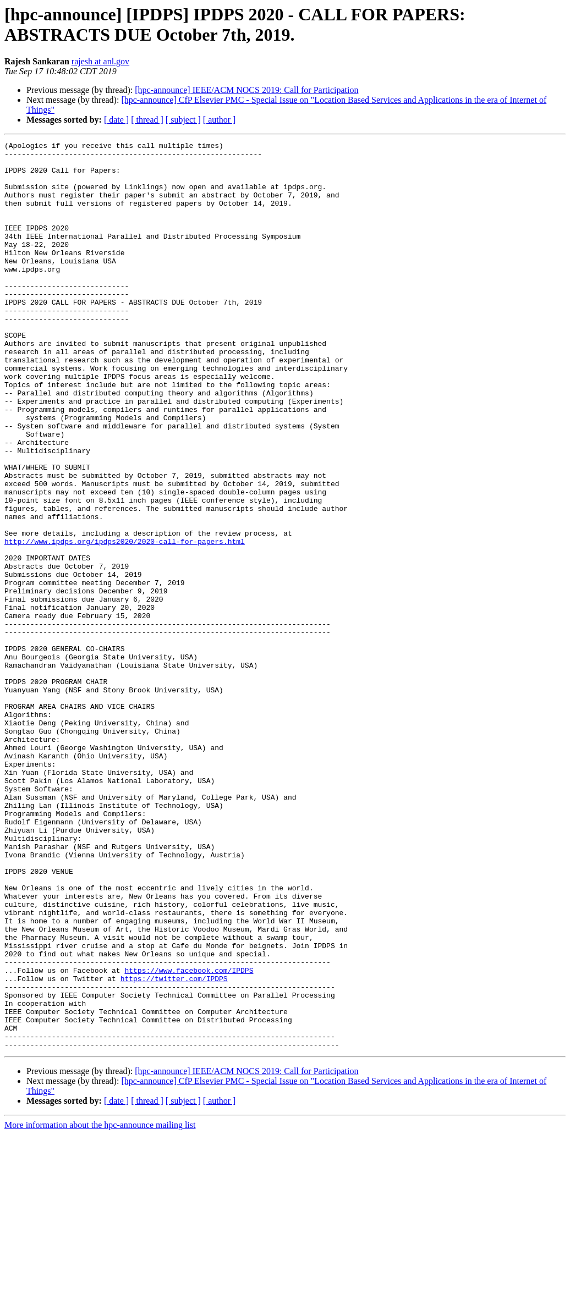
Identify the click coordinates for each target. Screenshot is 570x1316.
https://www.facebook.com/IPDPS (188, 1137)
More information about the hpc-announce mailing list (99, 1306)
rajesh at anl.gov (100, 61)
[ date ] (116, 119)
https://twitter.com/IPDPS (174, 1147)
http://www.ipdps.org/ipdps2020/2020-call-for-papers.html (124, 622)
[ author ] (219, 119)
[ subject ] (183, 119)
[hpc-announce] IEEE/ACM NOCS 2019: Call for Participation (246, 90)
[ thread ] (147, 119)
